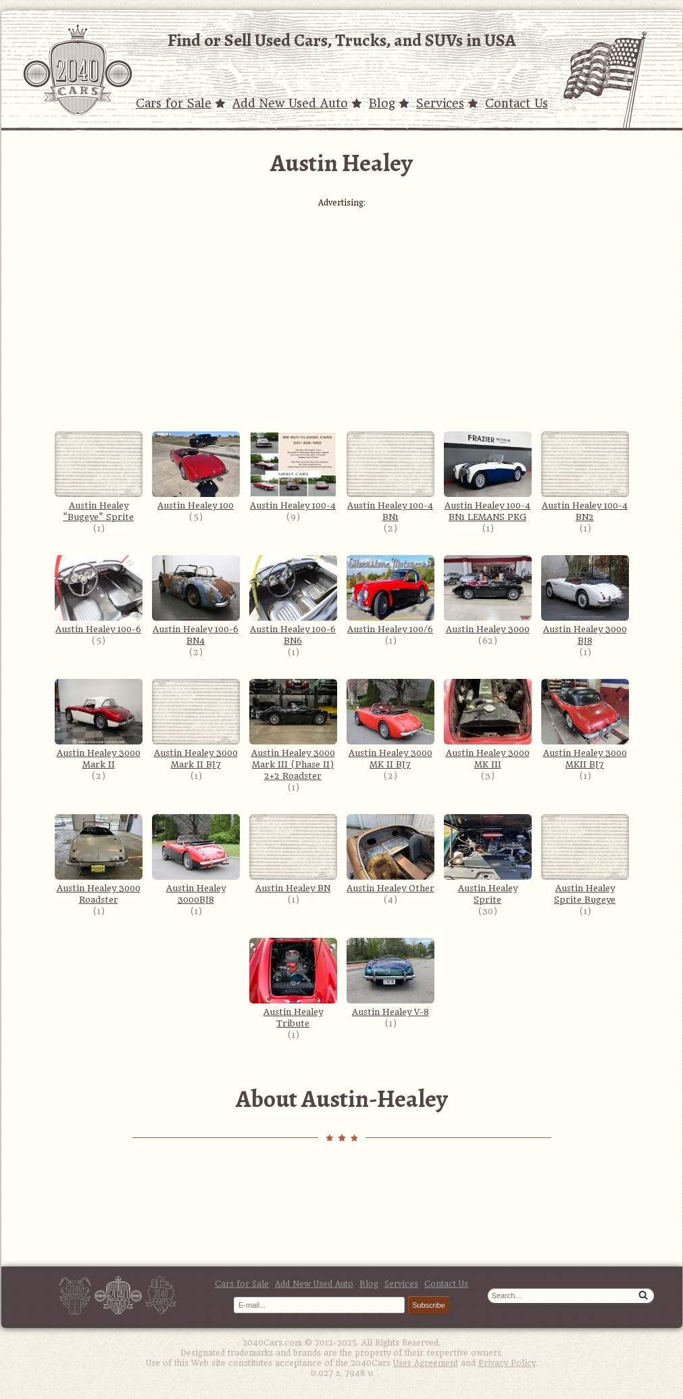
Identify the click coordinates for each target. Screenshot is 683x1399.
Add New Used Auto (290, 103)
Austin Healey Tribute (293, 983)
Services (440, 103)
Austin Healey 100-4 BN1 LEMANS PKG (488, 476)
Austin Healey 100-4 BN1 (390, 476)
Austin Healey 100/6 (390, 594)
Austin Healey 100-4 (293, 471)
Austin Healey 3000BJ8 (196, 859)
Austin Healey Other (390, 853)
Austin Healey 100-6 (99, 594)
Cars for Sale (173, 103)
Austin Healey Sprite (488, 859)
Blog (382, 103)
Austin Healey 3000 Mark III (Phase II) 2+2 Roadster (293, 730)
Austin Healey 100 (196, 471)
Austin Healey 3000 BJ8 (585, 600)
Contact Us (516, 103)
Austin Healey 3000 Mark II (99, 724)
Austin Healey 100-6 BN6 (293, 600)
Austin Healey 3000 (488, 594)
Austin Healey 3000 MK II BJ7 (390, 724)
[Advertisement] (341, 302)
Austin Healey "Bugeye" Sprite (99, 476)
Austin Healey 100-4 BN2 (585, 476)
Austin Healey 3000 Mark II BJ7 (196, 724)
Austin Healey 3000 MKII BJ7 (585, 724)
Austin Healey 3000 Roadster (99, 859)
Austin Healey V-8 (390, 977)
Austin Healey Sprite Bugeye (585, 859)
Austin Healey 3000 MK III (488, 724)
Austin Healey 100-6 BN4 (196, 600)
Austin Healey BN (293, 853)
